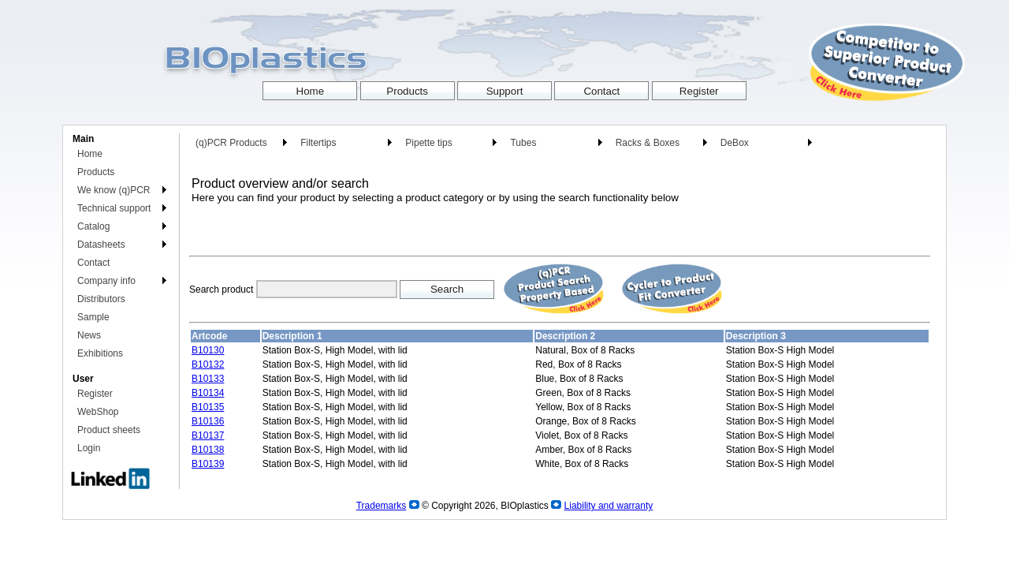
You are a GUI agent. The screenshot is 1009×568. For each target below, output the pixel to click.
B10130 (208, 350)
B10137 (208, 435)
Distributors (101, 299)
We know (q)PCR (113, 190)
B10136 (208, 421)
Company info (106, 280)
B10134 (208, 392)
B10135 (208, 407)
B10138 (208, 449)
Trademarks (381, 505)
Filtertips (318, 142)
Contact (93, 262)
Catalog (93, 226)
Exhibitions (100, 353)
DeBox (734, 142)
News (89, 335)
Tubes (523, 142)
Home (89, 153)
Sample (93, 317)
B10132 (208, 364)
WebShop (97, 411)
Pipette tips (428, 142)
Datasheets (101, 244)
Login (88, 448)
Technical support (114, 208)
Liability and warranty (608, 505)
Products (95, 172)
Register (95, 393)
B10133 (208, 378)
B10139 (208, 463)
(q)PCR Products (231, 142)
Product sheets (108, 429)
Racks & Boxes (647, 142)
